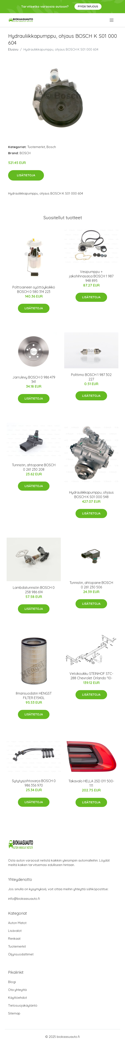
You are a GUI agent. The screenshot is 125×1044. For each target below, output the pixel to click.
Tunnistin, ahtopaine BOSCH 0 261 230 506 (91, 585)
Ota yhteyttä (17, 990)
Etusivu (13, 49)
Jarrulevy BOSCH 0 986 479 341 (33, 379)
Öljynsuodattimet (20, 954)
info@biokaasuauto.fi (24, 899)
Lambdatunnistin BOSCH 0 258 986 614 (34, 589)
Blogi (12, 982)
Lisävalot (15, 931)
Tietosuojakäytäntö (22, 1005)
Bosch (51, 147)
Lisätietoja (26, 175)
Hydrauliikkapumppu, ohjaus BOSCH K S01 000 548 (91, 494)
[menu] (112, 20)
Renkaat (14, 939)
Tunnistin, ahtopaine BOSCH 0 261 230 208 (33, 467)
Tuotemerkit (36, 147)
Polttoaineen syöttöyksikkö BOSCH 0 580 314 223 (33, 289)
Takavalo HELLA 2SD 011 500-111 (91, 783)
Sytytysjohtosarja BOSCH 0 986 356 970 (34, 783)
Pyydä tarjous (88, 6)
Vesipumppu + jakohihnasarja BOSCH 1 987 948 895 (91, 276)
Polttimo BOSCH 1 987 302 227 (91, 377)
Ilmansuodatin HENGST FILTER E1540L (34, 695)
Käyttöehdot (17, 998)
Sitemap (14, 1013)
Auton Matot (17, 923)
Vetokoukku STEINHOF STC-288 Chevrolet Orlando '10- (91, 675)
